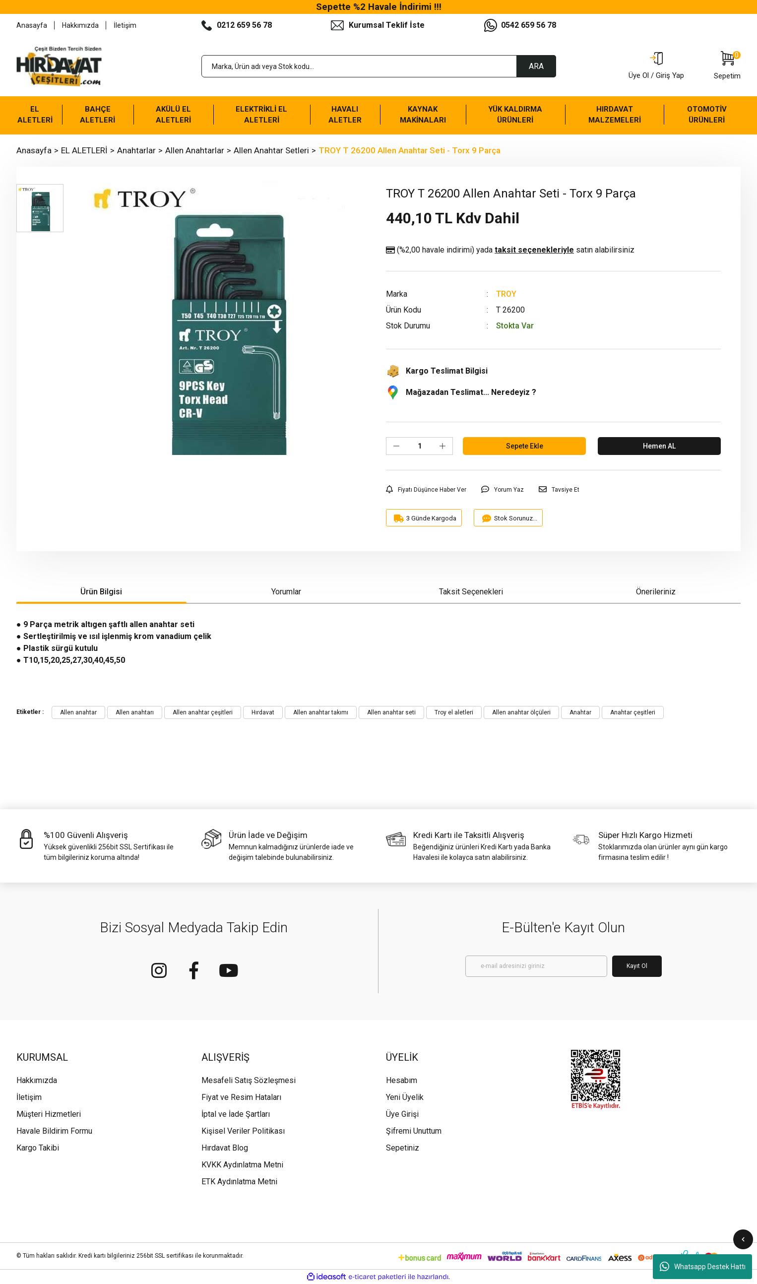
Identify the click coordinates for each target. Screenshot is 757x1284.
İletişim (125, 25)
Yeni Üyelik (405, 1097)
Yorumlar (286, 591)
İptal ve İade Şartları (235, 1114)
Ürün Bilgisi (101, 591)
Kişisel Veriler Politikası (243, 1131)
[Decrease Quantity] (396, 446)
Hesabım (401, 1080)
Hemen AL (659, 446)
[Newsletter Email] (536, 966)
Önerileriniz (656, 591)
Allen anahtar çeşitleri (203, 712)
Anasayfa (31, 25)
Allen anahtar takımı (320, 712)
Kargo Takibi (37, 1148)
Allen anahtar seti (391, 712)
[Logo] (59, 66)
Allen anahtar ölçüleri (521, 712)
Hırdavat (263, 712)
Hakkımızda (80, 25)
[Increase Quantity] (442, 446)
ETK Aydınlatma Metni (239, 1181)
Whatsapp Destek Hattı (703, 1266)
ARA (536, 66)
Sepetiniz (402, 1148)
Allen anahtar (78, 712)
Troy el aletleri (454, 712)
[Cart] (727, 66)
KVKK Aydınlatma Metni (242, 1164)
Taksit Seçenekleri (471, 591)
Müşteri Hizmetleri (48, 1114)
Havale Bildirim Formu (54, 1131)
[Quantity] (419, 446)
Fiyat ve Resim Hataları (241, 1097)
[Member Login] (656, 66)
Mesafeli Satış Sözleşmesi (248, 1080)
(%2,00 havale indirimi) (510, 250)
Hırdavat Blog (224, 1148)
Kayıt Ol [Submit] (637, 966)
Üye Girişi (402, 1114)
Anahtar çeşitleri (632, 712)
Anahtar (580, 712)
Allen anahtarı (135, 712)
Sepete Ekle (524, 446)
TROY (506, 294)
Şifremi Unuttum (414, 1131)
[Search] (378, 66)
